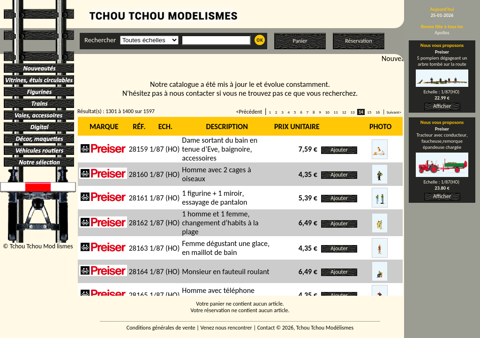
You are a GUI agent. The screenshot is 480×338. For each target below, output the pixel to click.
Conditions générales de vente (161, 327)
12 (344, 112)
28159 (138, 149)
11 (336, 112)
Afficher (442, 106)
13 (352, 112)
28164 (138, 271)
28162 (138, 222)
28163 (138, 248)
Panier (300, 41)
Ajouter (339, 149)
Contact (266, 327)
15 (369, 112)
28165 (138, 295)
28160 (138, 174)
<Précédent (249, 111)
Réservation (358, 41)
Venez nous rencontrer (226, 327)
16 (378, 112)
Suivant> (394, 112)
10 (327, 112)
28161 (138, 197)
